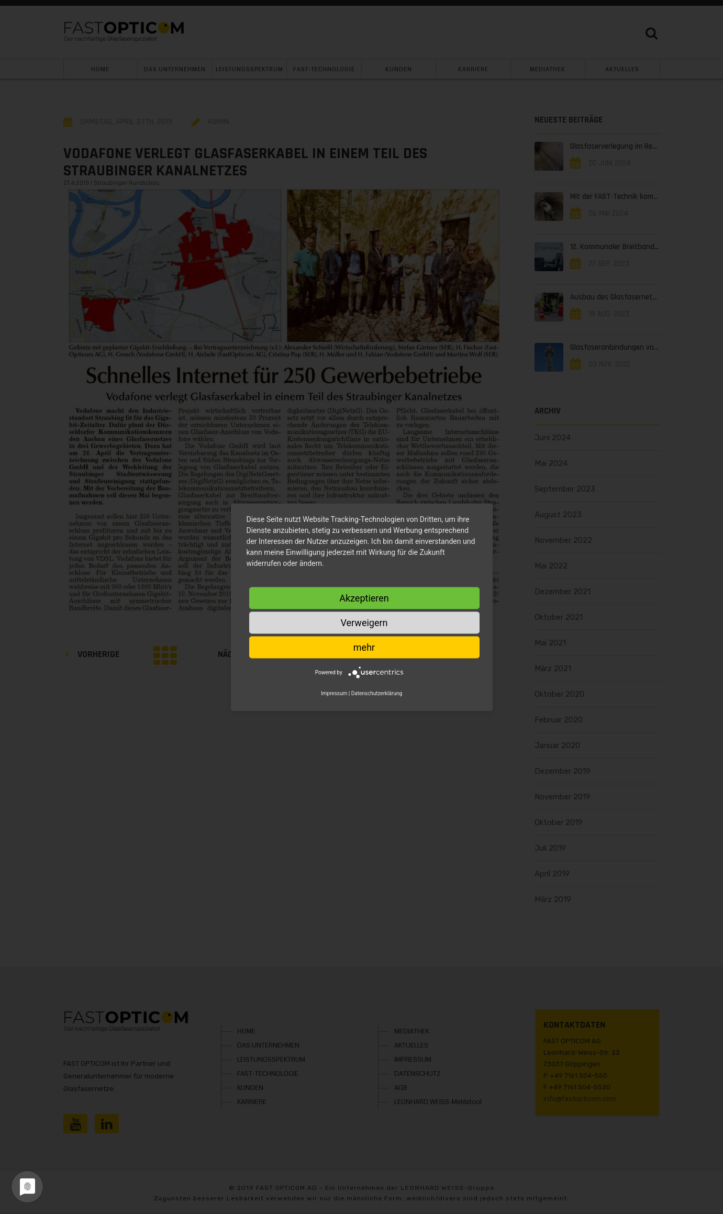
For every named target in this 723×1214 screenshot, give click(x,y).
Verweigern (363, 622)
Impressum (334, 693)
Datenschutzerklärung (376, 693)
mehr (364, 646)
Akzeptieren (364, 597)
